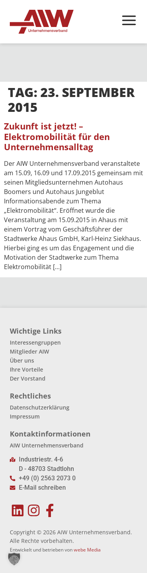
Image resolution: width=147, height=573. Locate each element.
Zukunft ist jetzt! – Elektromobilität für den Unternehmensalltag (57, 136)
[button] (14, 559)
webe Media (87, 549)
